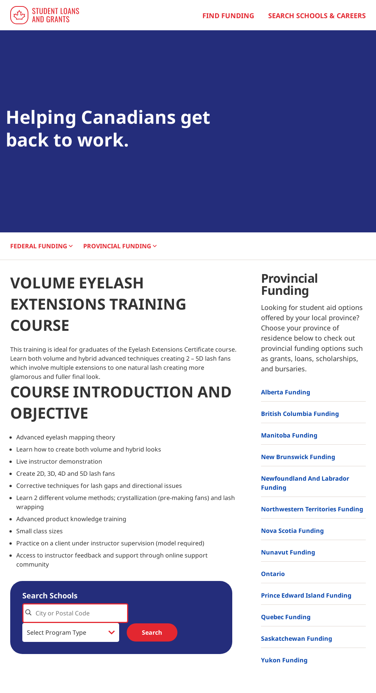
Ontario (273, 574)
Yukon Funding (284, 660)
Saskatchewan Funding (296, 638)
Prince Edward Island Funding (306, 595)
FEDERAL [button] (41, 246)
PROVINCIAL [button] (120, 246)
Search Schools (50, 595)
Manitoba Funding (289, 435)
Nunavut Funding (288, 552)
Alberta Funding (285, 392)
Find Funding (228, 15)
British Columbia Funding (300, 414)
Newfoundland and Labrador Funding (305, 483)
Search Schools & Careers (317, 15)
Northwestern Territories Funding (312, 509)
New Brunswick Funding (298, 457)
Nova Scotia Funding (292, 530)
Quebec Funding (286, 617)
